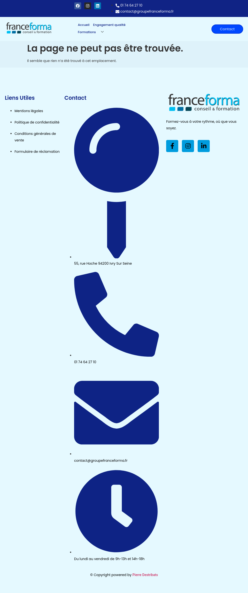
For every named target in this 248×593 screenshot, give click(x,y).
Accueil (84, 25)
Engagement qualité (109, 25)
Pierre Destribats (145, 575)
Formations (92, 32)
